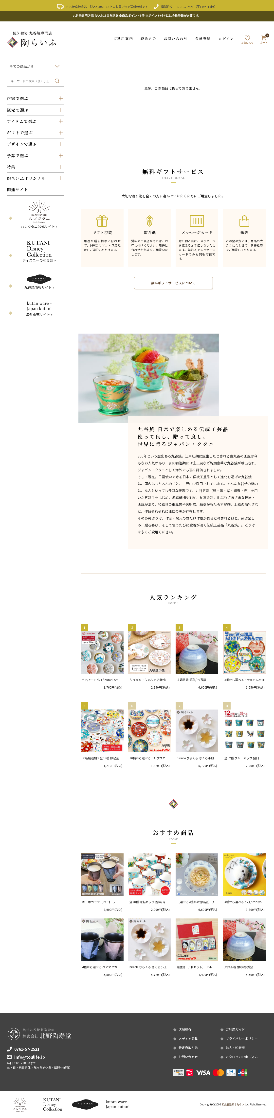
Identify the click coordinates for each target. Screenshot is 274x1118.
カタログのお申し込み (243, 1057)
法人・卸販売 (236, 1048)
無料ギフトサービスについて (173, 281)
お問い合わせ (176, 36)
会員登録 (203, 36)
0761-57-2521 (185, 6)
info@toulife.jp (29, 1056)
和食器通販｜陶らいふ (234, 1104)
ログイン (226, 36)
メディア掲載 (189, 1038)
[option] (148, 377)
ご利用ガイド (236, 1029)
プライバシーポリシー (243, 1038)
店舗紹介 (185, 1029)
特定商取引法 (189, 1048)
